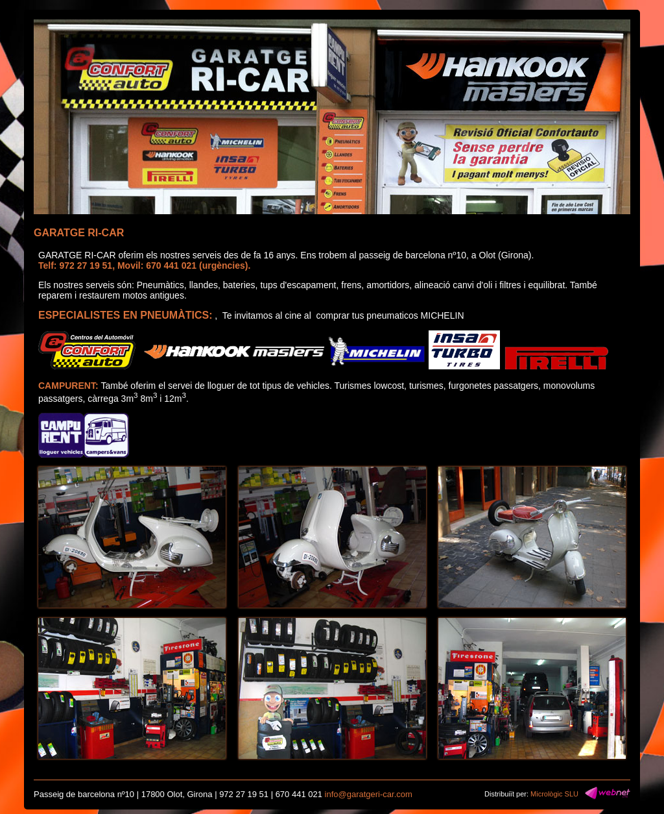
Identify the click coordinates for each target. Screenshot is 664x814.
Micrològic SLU (554, 794)
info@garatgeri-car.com (368, 794)
